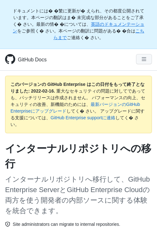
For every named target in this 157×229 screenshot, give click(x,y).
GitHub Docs (32, 59)
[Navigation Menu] (144, 59)
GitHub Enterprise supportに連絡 (83, 117)
